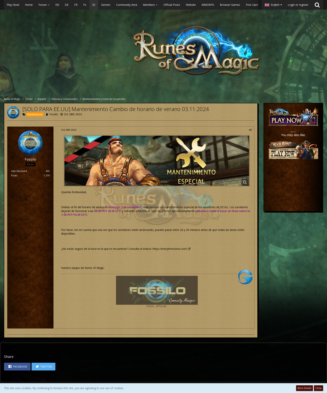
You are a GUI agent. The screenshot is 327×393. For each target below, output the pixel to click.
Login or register (298, 5)
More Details (304, 388)
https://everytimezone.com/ (170, 249)
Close (318, 388)
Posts (14, 175)
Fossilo (53, 114)
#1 (250, 130)
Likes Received (19, 171)
